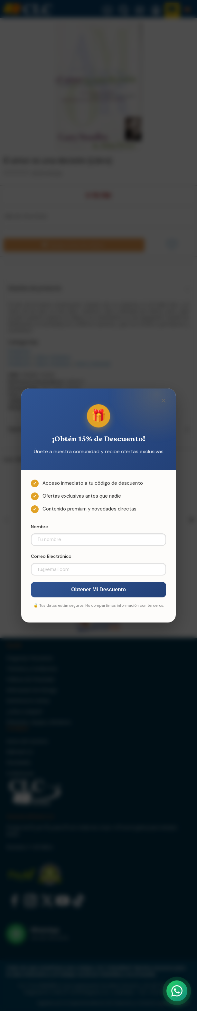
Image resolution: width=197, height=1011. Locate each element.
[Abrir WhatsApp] (176, 990)
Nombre (39, 526)
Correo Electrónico (51, 556)
